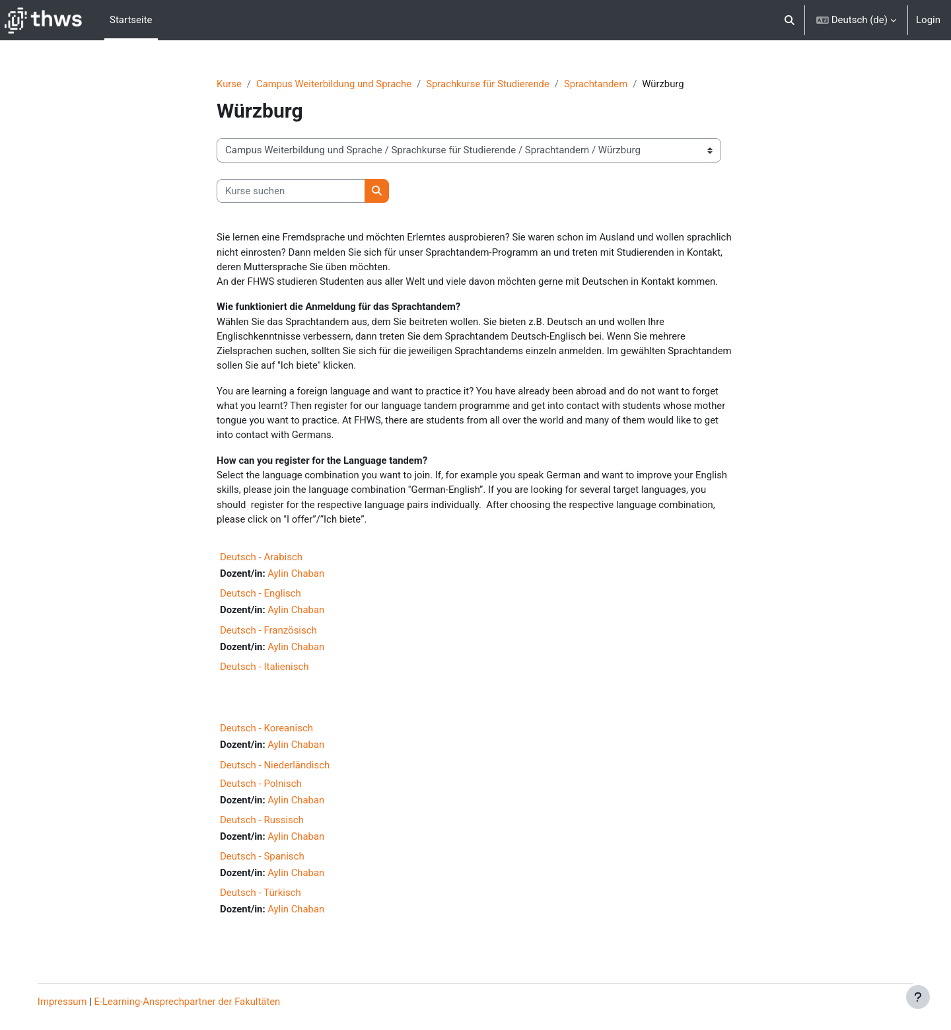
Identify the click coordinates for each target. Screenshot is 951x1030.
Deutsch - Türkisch (260, 897)
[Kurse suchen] (291, 191)
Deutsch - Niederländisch (275, 769)
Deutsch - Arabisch (261, 560)
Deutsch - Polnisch (261, 787)
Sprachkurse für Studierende (491, 84)
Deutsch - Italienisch (264, 670)
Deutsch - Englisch (260, 597)
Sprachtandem (600, 84)
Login (928, 20)
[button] (789, 20)
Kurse (229, 84)
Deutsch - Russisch (262, 824)
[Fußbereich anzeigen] (918, 997)
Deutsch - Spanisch (262, 861)
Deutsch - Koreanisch (266, 732)
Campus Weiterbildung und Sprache (335, 84)
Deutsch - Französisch (268, 634)
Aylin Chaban (297, 577)
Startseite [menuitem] (131, 20)
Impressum (71, 1002)
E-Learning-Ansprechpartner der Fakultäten (198, 1002)
